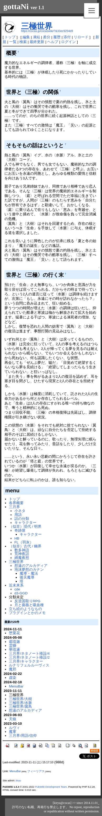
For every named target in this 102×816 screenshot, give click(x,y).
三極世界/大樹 (20, 699)
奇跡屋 (19, 530)
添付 (67, 37)
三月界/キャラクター (26, 661)
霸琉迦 (14, 642)
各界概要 (16, 503)
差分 (46, 37)
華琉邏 (14, 650)
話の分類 (21, 519)
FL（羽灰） (23, 542)
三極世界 (36, 26)
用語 (18, 515)
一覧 (13, 42)
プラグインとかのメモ (27, 613)
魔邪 (12, 669)
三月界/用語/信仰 (23, 736)
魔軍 (12, 732)
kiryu (18, 780)
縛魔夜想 (21, 558)
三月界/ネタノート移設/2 (29, 657)
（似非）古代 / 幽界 (25, 546)
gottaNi (16, 6)
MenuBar (16, 686)
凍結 (36, 37)
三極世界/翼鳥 (20, 706)
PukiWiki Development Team (51, 786)
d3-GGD (21, 593)
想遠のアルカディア (30, 566)
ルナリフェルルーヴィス (29, 665)
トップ (9, 37)
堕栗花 (14, 633)
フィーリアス (36, 771)
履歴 (57, 37)
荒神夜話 (21, 554)
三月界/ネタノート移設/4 (29, 653)
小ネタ (19, 511)
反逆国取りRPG (27, 601)
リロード (81, 37)
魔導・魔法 (29, 573)
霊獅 (12, 646)
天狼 (12, 719)
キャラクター (25, 523)
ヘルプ (52, 42)
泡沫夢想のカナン (29, 570)
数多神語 (21, 550)
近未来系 (16, 585)
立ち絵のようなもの (25, 609)
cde (17, 589)
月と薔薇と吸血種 (29, 605)
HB (16, 538)
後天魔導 (27, 577)
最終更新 (37, 42)
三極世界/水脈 (20, 703)
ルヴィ (14, 728)
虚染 (12, 678)
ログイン (68, 42)
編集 (26, 37)
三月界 (14, 507)
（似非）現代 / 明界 (25, 527)
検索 (23, 42)
